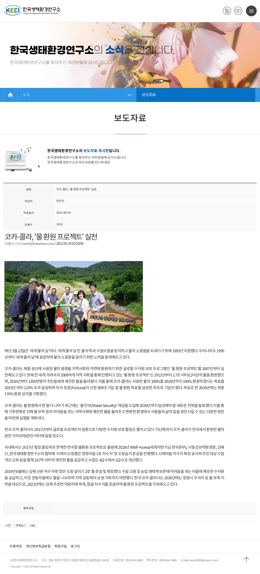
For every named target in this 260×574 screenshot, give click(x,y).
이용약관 (16, 546)
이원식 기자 (13, 243)
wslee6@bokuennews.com (38, 243)
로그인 (75, 546)
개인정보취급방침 (38, 546)
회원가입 (61, 546)
